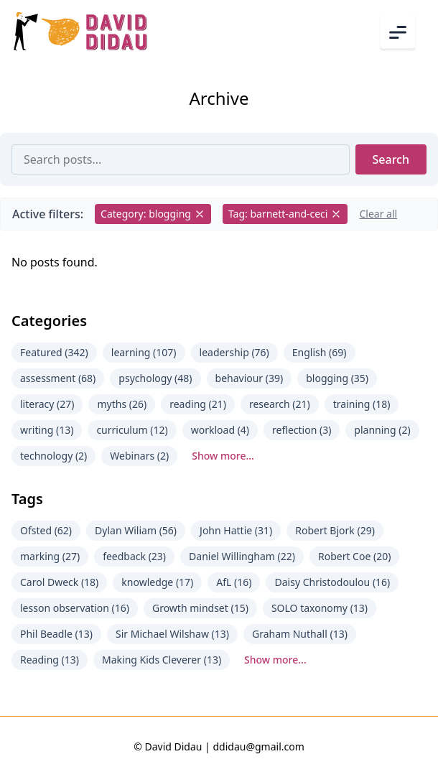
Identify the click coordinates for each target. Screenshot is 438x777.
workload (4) (220, 430)
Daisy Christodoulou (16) (332, 582)
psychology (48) (155, 378)
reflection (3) (301, 430)
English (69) (319, 352)
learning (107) (144, 352)
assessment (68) (57, 378)
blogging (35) (337, 378)
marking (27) (50, 556)
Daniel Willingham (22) (242, 556)
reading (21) (197, 404)
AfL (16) (233, 582)
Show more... (223, 455)
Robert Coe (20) (354, 556)
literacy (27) (47, 404)
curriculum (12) (131, 430)
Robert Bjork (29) (335, 530)
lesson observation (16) (74, 608)
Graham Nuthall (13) (300, 634)
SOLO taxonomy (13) (319, 608)
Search (391, 159)
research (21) (279, 404)
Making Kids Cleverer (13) (161, 659)
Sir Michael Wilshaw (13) (172, 634)
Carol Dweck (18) (59, 582)
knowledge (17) (157, 582)
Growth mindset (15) (200, 608)
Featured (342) (54, 352)
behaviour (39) (249, 378)
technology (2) (53, 455)
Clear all (378, 213)
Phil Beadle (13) (56, 634)
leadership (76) (234, 352)
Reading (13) (49, 659)
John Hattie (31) (236, 530)
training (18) (362, 404)
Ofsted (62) (46, 530)
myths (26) (121, 404)
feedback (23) (134, 556)
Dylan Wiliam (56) (136, 530)
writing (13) (46, 430)
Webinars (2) (139, 455)
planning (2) (382, 430)
